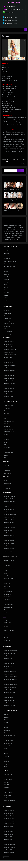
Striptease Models (8, 328)
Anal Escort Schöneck (9, 818)
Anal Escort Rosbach (9, 810)
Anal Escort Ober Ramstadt (10, 684)
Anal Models (7, 310)
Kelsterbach (7, 447)
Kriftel (5, 457)
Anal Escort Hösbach (9, 522)
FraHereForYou (8, 17)
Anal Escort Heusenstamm (10, 514)
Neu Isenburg (7, 586)
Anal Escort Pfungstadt (9, 700)
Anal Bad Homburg (8, 352)
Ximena (12, 189)
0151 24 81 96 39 (10, 6)
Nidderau (6, 588)
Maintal (5, 570)
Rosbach (6, 725)
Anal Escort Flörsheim (9, 393)
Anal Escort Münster (9, 666)
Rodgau (6, 722)
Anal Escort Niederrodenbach (11, 682)
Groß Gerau (6, 413)
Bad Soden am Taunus (9, 266)
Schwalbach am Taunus (9, 735)
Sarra (17, 210)
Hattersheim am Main (9, 421)
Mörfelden (6, 575)
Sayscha (6, 200)
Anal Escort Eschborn (9, 391)
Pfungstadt (6, 714)
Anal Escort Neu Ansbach (10, 668)
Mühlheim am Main (8, 578)
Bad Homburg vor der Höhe (10, 261)
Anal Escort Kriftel (8, 545)
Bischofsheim (7, 274)
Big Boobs (6, 486)
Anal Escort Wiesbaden (9, 844)
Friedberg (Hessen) (8, 405)
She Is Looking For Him (9, 800)
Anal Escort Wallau (8, 836)
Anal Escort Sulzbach (9, 831)
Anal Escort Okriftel (8, 697)
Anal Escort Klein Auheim (10, 538)
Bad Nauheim (7, 263)
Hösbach (6, 434)
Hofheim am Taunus (9, 431)
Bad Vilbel (6, 269)
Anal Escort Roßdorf (8, 813)
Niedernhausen (7, 594)
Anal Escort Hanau (8, 506)
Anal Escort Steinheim (9, 829)
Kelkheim (6, 444)
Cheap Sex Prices (8, 774)
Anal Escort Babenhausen (10, 349)
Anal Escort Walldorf (9, 839)
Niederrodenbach (8, 596)
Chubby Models (7, 473)
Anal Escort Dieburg (8, 373)
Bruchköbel (6, 276)
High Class (6, 782)
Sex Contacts (7, 803)
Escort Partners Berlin (9, 630)
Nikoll (5, 189)
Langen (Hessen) (8, 562)
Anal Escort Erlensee (9, 388)
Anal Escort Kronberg (9, 548)
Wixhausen (6, 764)
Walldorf (6, 753)
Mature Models (7, 622)
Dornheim (6, 284)
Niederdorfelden (8, 591)
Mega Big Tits (7, 488)
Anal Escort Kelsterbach (9, 535)
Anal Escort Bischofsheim (10, 365)
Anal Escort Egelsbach (9, 383)
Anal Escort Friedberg (9, 396)
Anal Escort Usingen (9, 834)
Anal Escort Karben (8, 530)
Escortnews (6, 856)
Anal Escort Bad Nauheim (10, 354)
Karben (5, 442)
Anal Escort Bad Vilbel (9, 360)
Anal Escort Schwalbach (10, 821)
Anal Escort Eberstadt (9, 380)
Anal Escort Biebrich (9, 362)
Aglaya (12, 200)
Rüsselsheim (7, 730)
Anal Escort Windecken (9, 847)
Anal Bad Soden (8, 357)
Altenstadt (6, 253)
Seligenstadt (7, 738)
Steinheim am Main (8, 743)
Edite (17, 189)
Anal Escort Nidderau (9, 674)
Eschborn (6, 300)
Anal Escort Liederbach (9, 653)
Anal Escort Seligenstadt (9, 823)
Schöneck (6, 732)
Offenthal (6, 609)
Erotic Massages (8, 334)
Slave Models (7, 326)
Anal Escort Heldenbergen (10, 512)
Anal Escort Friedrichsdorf (10, 496)
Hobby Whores (7, 784)
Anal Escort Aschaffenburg (10, 346)
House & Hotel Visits (9, 790)
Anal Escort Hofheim (9, 519)
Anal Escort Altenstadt (9, 341)
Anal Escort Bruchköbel (9, 367)
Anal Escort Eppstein (9, 386)
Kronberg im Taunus (9, 560)
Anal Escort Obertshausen (10, 687)
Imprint (5, 643)
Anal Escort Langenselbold (10, 650)
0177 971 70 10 (8, 12)
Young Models (7, 620)
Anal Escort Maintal (8, 655)
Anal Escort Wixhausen (9, 849)
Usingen (6, 748)
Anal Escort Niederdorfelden (10, 676)
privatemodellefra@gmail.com (14, 9)
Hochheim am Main (8, 429)
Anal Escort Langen (8, 551)
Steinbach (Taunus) (8, 740)
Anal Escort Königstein (9, 540)
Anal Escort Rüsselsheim (10, 815)
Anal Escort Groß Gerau (9, 501)
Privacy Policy (7, 640)
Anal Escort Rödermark (9, 705)
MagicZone (7, 20)
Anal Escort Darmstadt (9, 370)
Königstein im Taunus (9, 452)
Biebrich (6, 271)
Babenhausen (7, 258)
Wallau (5, 751)
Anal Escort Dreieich (9, 378)
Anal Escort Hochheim (9, 517)
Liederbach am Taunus (9, 568)
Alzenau (6, 256)
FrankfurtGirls (7, 23)
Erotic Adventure (8, 779)
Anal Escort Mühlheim (9, 663)
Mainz (5, 573)
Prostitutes (6, 797)
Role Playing (7, 321)
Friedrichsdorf (7, 408)
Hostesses (6, 787)
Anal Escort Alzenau (9, 344)
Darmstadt (6, 279)
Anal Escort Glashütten (9, 498)
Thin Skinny (7, 465)
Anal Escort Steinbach (9, 826)
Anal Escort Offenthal (9, 695)
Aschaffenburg (7, 250)
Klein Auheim (7, 450)
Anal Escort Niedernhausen (10, 679)
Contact (6, 637)
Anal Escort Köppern (9, 543)
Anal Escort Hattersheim (9, 509)
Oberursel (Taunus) (8, 604)
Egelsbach (6, 292)
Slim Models (7, 470)
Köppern (6, 455)
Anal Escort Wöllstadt (9, 852)
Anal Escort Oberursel (9, 689)
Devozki (5, 857)
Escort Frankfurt (14, 2)
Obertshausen (7, 602)
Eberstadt (6, 289)
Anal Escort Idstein (8, 525)
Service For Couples (9, 323)
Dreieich (6, 287)
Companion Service (8, 777)
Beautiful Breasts (8, 483)
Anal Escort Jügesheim (9, 527)
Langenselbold (7, 565)
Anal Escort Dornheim (9, 375)
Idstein (5, 437)
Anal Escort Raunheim (9, 702)
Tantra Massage (8, 331)
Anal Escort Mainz (8, 658)
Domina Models (7, 315)
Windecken (6, 761)
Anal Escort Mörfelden (9, 661)
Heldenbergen (7, 423)
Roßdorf (6, 727)
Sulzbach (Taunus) (8, 745)
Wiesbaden (6, 759)
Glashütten (6, 410)
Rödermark (6, 719)
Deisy (5, 210)
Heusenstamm (7, 426)
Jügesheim (6, 439)
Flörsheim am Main (8, 303)
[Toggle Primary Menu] (25, 29)
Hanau (5, 418)
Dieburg (6, 282)
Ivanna (18, 200)
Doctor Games (7, 313)
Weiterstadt (6, 756)
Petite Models (7, 468)
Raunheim (6, 717)
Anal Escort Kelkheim (9, 532)
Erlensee (6, 297)
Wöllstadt (6, 766)
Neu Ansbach (7, 583)
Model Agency (7, 795)
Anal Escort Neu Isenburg (10, 671)
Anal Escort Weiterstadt (9, 842)
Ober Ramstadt (7, 599)
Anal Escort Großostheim (10, 504)
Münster (6, 581)
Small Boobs (7, 480)
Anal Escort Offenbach (9, 692)
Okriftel (5, 612)
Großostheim (7, 416)
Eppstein (6, 295)
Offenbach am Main (8, 607)
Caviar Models (7, 318)
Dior (11, 210)
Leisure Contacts (8, 792)
